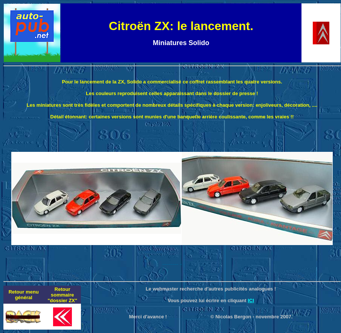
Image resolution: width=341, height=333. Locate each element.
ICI (251, 300)
